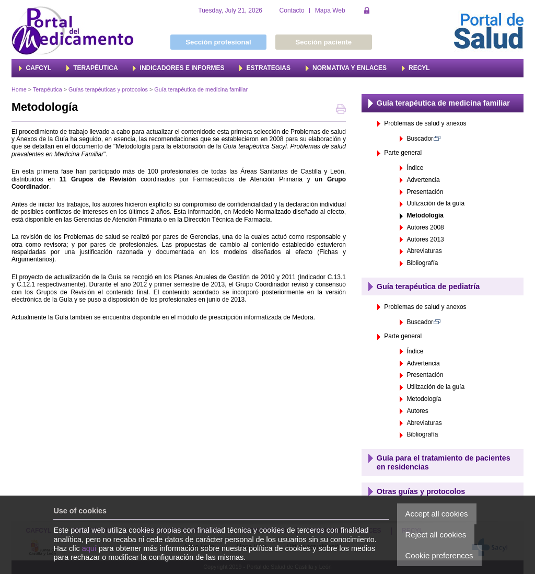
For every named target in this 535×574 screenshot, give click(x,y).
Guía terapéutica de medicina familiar (201, 89)
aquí (89, 548)
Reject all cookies (436, 534)
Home (19, 89)
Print (341, 110)
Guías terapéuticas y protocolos (108, 89)
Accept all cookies (436, 513)
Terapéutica (47, 89)
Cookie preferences (439, 555)
